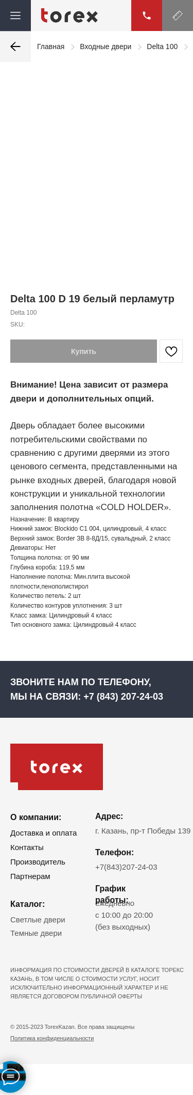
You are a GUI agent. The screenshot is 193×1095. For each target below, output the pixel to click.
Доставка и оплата (43, 832)
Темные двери (36, 933)
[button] (177, 15)
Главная (50, 46)
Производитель (37, 861)
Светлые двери (37, 919)
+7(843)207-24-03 (126, 866)
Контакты (27, 847)
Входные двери (105, 46)
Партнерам (30, 876)
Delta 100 (162, 46)
